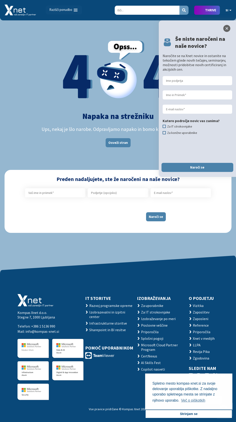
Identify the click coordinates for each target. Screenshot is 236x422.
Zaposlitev (201, 312)
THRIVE (210, 10)
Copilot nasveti (153, 369)
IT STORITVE (98, 298)
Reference (201, 325)
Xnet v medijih (204, 338)
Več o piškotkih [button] (193, 400)
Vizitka (198, 305)
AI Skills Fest (151, 362)
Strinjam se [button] (189, 414)
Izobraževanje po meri (158, 318)
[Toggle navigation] (64, 9)
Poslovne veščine (154, 325)
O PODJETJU (201, 298)
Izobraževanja (154, 298)
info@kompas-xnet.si (42, 331)
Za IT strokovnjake (155, 312)
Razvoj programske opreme (110, 305)
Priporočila (150, 332)
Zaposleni (200, 318)
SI (228, 10)
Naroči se (156, 217)
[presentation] (105, 215)
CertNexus (149, 356)
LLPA (197, 345)
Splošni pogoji (152, 338)
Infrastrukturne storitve (108, 323)
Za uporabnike (152, 305)
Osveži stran (118, 142)
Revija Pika (201, 351)
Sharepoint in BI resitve (107, 330)
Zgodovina (201, 358)
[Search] (147, 10)
